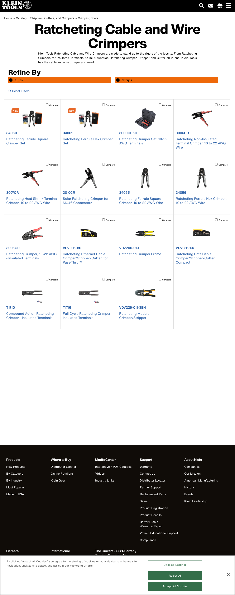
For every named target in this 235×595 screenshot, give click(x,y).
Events (188, 494)
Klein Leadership (195, 501)
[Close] (228, 576)
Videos (100, 473)
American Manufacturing (201, 480)
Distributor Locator (63, 466)
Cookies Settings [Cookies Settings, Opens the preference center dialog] (175, 566)
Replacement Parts (153, 494)
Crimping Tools (88, 18)
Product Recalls (151, 515)
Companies (192, 466)
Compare (53, 105)
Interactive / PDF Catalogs (113, 466)
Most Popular (15, 487)
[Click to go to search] (201, 6)
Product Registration (154, 508)
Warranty (146, 466)
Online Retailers (62, 473)
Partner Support (150, 487)
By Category (14, 473)
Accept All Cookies (175, 588)
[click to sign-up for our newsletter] (211, 6)
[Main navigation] (228, 5)
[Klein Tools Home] (16, 8)
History (189, 487)
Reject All (175, 577)
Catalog (21, 18)
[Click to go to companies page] (219, 6)
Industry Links (104, 480)
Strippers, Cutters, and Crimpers (52, 18)
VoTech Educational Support (159, 533)
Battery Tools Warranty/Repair (151, 524)
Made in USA (15, 494)
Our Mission (192, 473)
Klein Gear (58, 480)
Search (144, 501)
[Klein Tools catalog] (116, 555)
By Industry (14, 480)
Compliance (148, 540)
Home (8, 18)
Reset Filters (18, 91)
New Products (15, 466)
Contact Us (147, 473)
